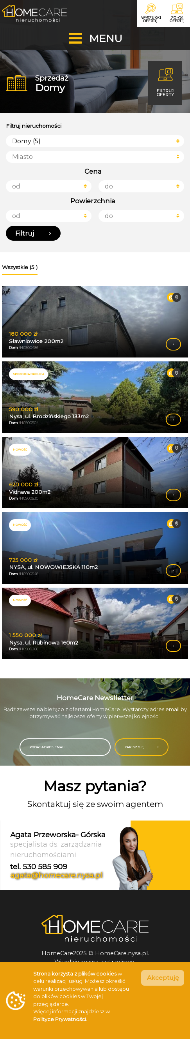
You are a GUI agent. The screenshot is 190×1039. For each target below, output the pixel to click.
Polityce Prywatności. (60, 1019)
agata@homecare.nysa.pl (56, 879)
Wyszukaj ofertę (148, 14)
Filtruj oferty (164, 83)
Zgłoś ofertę (175, 14)
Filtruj (33, 236)
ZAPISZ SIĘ (142, 750)
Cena (93, 173)
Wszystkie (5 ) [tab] (20, 271)
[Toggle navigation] (95, 39)
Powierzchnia (92, 203)
